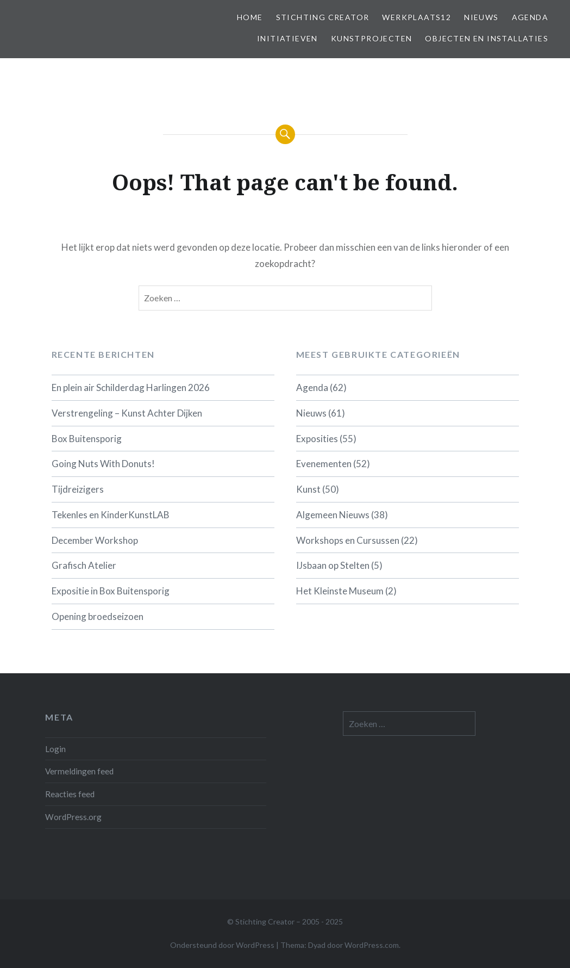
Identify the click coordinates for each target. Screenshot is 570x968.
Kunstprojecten (371, 38)
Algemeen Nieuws (332, 514)
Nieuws (481, 17)
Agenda (530, 17)
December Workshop (95, 540)
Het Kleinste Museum (340, 591)
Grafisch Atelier (84, 565)
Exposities (317, 438)
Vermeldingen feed (79, 771)
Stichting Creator (322, 17)
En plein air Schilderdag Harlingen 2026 (131, 387)
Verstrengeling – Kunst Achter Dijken (127, 413)
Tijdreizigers (78, 489)
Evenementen (324, 463)
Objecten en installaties (486, 38)
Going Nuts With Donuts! (103, 463)
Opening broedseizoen (97, 616)
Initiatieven (287, 38)
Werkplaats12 (416, 17)
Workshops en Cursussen (347, 540)
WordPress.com (371, 945)
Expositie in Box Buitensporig (111, 591)
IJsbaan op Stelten (332, 565)
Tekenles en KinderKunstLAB (111, 514)
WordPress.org (73, 817)
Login (55, 749)
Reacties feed (70, 794)
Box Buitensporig (87, 438)
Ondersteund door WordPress (222, 945)
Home (250, 17)
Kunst (308, 489)
